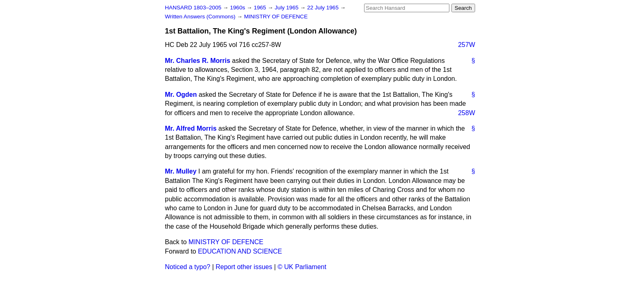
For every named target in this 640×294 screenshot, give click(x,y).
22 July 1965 (323, 7)
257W (466, 44)
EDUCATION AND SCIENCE (240, 251)
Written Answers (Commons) (201, 16)
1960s (238, 7)
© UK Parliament (302, 266)
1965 (261, 7)
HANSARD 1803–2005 (193, 7)
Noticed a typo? (187, 266)
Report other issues (244, 266)
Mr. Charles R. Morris (197, 60)
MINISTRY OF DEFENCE (276, 16)
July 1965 (287, 7)
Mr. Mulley (180, 171)
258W (466, 112)
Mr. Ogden (181, 94)
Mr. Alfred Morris (191, 128)
